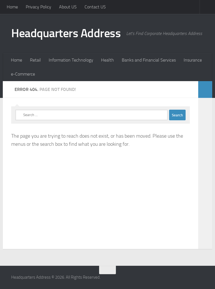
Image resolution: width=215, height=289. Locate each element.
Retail (35, 60)
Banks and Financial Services (149, 60)
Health (107, 60)
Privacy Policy (38, 7)
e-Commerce (23, 74)
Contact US (95, 7)
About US (68, 7)
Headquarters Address (66, 33)
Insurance (193, 60)
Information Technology (71, 60)
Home (12, 7)
